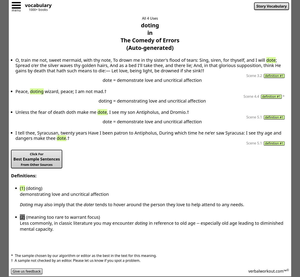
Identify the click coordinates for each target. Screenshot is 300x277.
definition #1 (274, 76)
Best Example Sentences (36, 159)
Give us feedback (27, 271)
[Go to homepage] (37, 6)
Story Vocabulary (271, 6)
